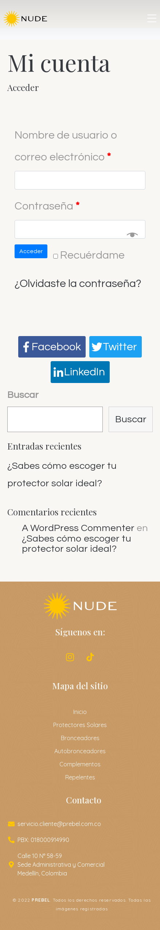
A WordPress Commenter (78, 528)
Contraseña (47, 206)
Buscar (23, 395)
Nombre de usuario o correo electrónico (66, 146)
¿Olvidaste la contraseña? (78, 283)
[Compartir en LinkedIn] (80, 372)
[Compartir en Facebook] (52, 347)
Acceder (31, 251)
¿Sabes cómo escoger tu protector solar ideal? (76, 544)
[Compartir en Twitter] (115, 347)
